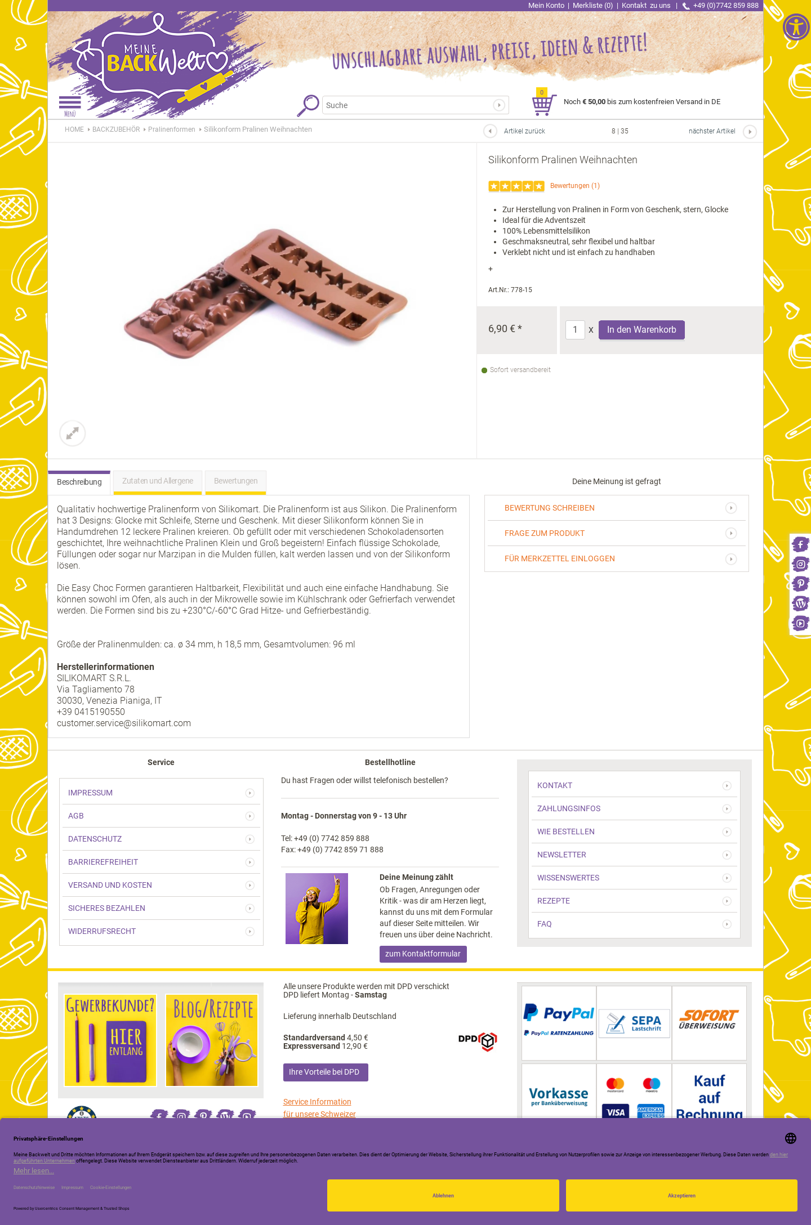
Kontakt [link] (647, 5)
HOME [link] (74, 129)
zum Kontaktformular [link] (423, 953)
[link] (800, 543)
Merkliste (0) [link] (593, 5)
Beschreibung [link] (79, 481)
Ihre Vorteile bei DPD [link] (324, 1071)
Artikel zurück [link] (524, 131)
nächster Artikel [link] (712, 131)
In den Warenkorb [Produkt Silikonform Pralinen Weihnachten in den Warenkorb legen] (641, 329)
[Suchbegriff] (410, 105)
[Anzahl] (575, 329)
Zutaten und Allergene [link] (157, 480)
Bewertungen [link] (570, 186)
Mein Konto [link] (546, 5)
